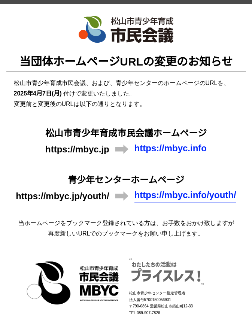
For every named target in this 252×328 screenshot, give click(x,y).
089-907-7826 (148, 313)
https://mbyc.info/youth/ (185, 195)
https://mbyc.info (170, 148)
